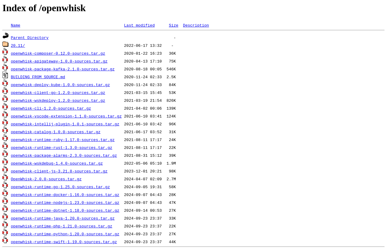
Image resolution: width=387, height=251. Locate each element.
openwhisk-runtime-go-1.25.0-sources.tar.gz (60, 186)
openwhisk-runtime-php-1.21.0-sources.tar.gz (61, 226)
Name (15, 25)
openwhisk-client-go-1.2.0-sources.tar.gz (58, 92)
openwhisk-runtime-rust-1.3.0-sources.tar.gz (61, 147)
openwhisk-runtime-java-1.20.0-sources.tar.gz (63, 218)
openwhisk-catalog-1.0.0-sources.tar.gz (55, 131)
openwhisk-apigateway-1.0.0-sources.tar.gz (59, 61)
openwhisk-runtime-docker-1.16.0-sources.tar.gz (65, 194)
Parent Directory (30, 37)
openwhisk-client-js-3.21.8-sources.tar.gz (59, 171)
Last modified (139, 25)
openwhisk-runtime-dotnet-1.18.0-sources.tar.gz (65, 210)
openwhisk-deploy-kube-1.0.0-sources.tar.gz (60, 84)
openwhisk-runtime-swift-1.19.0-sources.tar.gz (64, 241)
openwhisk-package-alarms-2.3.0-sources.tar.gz (64, 155)
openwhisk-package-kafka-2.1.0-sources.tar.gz (63, 69)
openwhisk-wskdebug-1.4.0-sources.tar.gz (57, 163)
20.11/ (18, 45)
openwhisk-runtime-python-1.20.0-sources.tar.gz (65, 234)
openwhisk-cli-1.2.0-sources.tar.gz (51, 108)
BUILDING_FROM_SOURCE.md (38, 76)
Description (196, 25)
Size (173, 25)
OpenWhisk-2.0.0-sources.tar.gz (46, 179)
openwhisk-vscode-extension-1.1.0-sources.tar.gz (66, 116)
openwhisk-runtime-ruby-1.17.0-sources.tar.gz (63, 139)
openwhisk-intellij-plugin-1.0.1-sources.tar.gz (65, 124)
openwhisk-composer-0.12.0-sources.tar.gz (58, 53)
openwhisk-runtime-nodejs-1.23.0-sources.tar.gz (65, 202)
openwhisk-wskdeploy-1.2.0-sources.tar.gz (58, 100)
